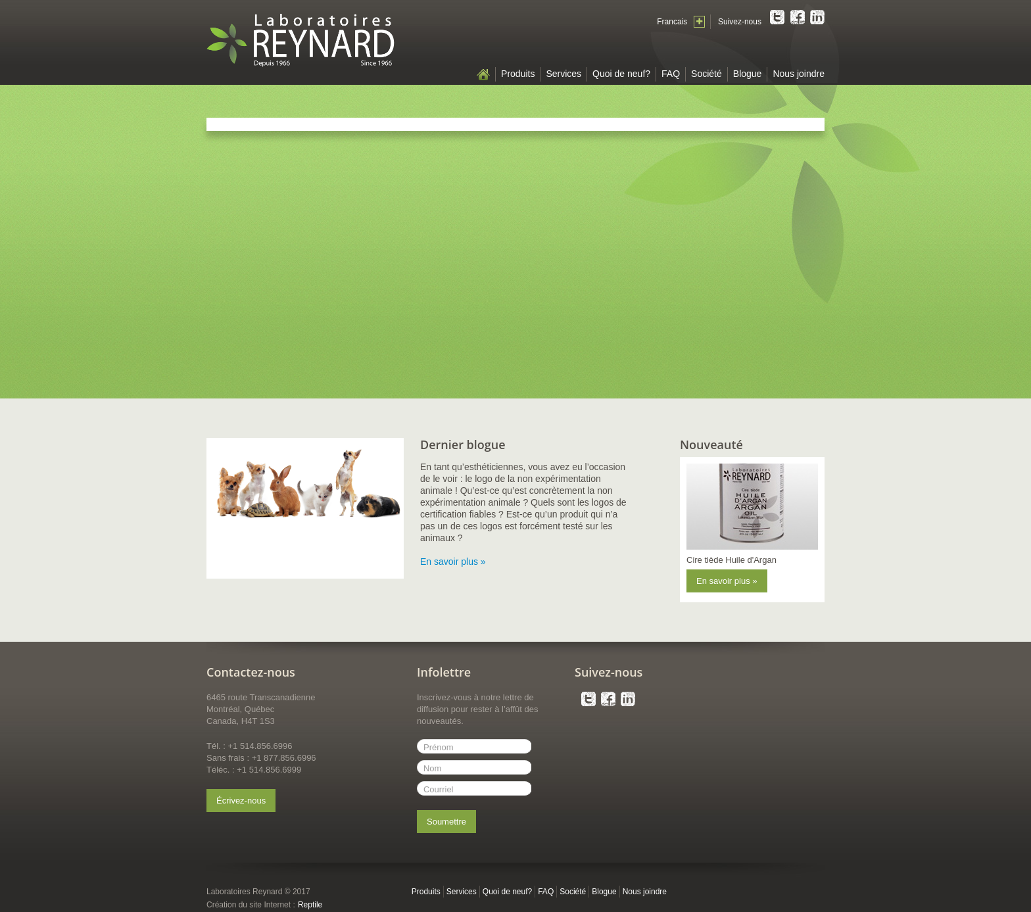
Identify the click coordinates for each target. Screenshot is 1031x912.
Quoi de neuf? (621, 73)
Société (706, 73)
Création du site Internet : (250, 904)
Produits (518, 73)
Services (563, 73)
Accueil (483, 74)
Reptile (310, 904)
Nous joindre (799, 73)
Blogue (747, 73)
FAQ (670, 73)
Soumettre (446, 822)
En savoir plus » (453, 561)
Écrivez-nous (241, 800)
